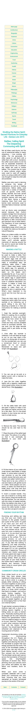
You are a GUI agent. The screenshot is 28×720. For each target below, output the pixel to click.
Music (14, 79)
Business (14, 36)
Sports (14, 116)
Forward (22, 687)
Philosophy (14, 89)
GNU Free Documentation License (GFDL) (17, 698)
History (14, 70)
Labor (14, 76)
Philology (14, 93)
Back (5, 687)
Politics (14, 96)
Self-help (14, 113)
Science (14, 109)
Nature (14, 86)
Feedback (14, 126)
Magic (14, 83)
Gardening (14, 63)
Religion (14, 106)
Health (14, 66)
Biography (14, 33)
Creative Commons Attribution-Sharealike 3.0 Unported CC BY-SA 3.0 (14, 696)
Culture (14, 43)
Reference (14, 103)
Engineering (14, 53)
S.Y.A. (13, 710)
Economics (14, 46)
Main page (14, 26)
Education (14, 50)
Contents (14, 687)
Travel (14, 119)
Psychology (14, 99)
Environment (14, 56)
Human (14, 73)
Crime (14, 40)
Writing (14, 123)
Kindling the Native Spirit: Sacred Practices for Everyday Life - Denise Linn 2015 (14, 134)
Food (14, 60)
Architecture (14, 30)
